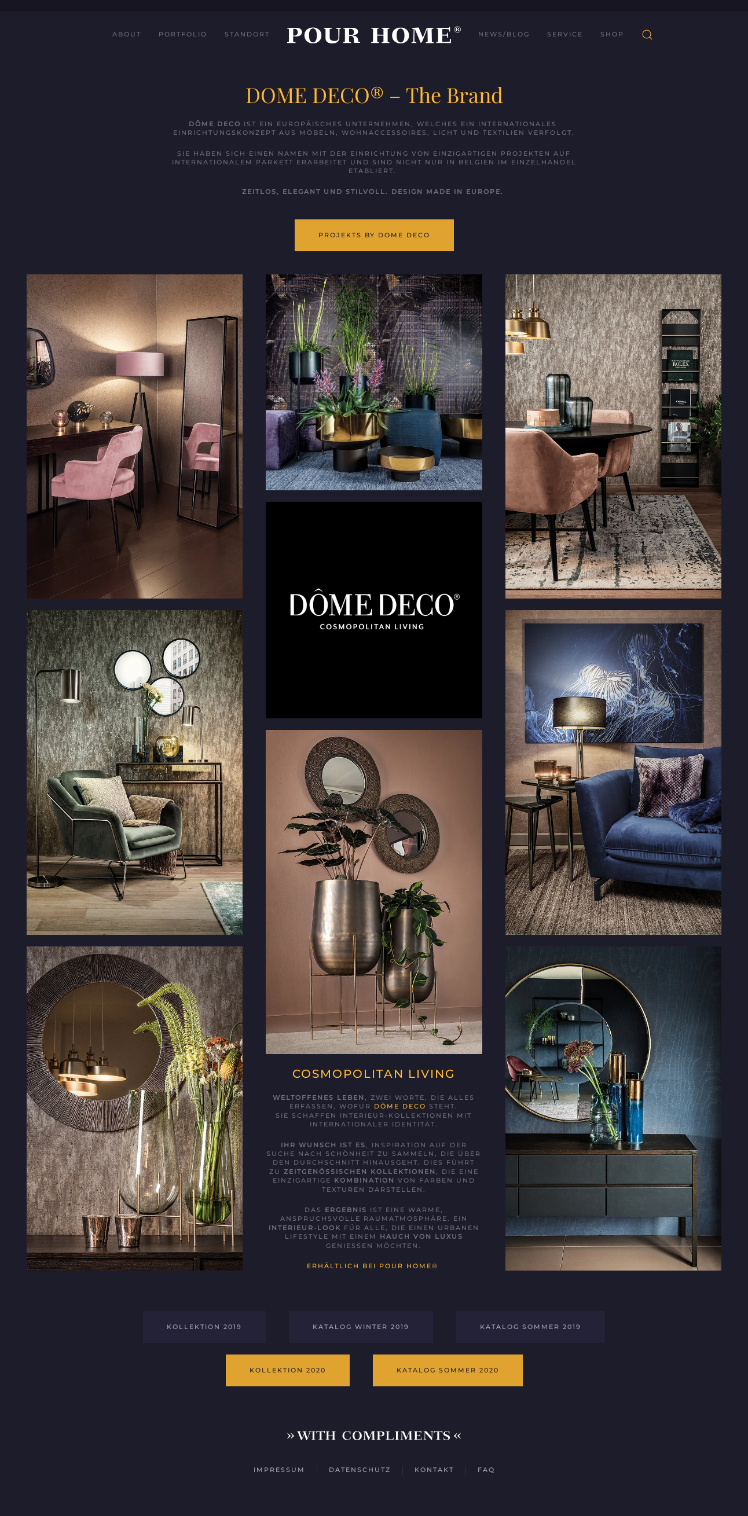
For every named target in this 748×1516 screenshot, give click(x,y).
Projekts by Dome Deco (374, 235)
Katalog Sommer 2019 (530, 1327)
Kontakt (434, 1470)
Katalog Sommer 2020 (448, 1370)
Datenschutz (360, 1470)
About (126, 34)
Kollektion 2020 (288, 1370)
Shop (612, 34)
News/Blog (504, 34)
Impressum (279, 1470)
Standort (247, 34)
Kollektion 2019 (204, 1327)
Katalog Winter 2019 (361, 1327)
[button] (647, 35)
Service (565, 34)
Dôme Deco (400, 1106)
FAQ (486, 1470)
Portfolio (183, 34)
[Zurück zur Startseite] (374, 35)
